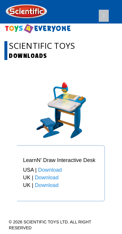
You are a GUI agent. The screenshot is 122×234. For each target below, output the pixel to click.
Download (50, 170)
